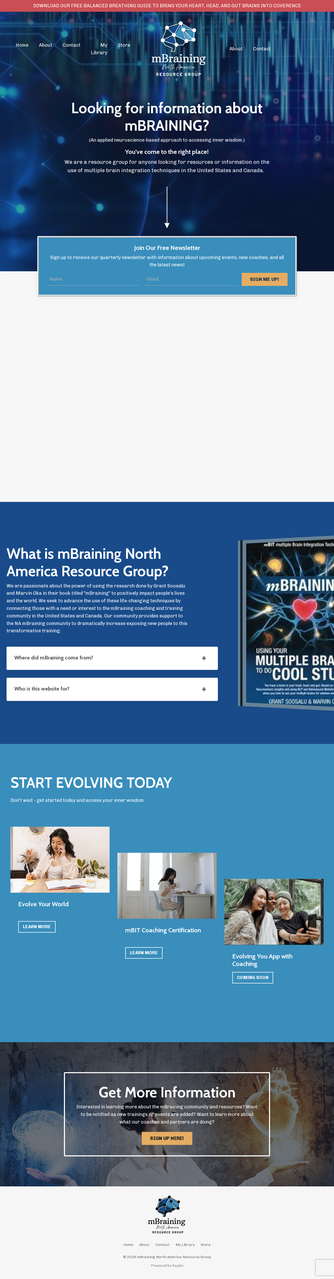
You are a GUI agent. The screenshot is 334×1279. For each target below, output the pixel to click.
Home (22, 45)
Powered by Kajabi (167, 1265)
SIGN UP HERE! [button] (167, 1138)
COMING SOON (253, 977)
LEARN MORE (37, 926)
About (45, 45)
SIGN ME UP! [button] (264, 279)
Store (124, 45)
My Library (99, 49)
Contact (71, 45)
